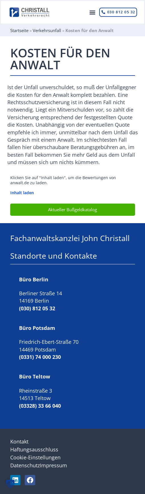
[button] (92, 12)
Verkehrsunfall (47, 30)
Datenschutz (25, 465)
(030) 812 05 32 (37, 308)
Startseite (19, 30)
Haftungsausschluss (34, 449)
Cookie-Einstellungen (35, 457)
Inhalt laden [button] (22, 192)
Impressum (53, 465)
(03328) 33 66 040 (40, 405)
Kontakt (19, 441)
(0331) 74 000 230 (40, 356)
